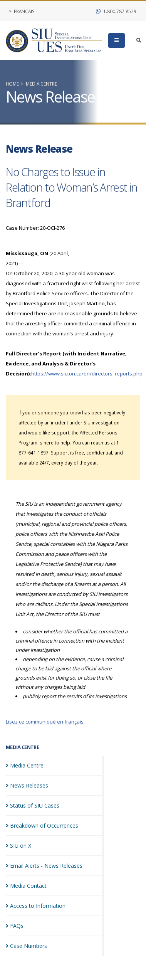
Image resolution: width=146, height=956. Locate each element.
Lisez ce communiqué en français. (45, 721)
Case (26, 945)
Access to (35, 905)
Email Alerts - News (44, 865)
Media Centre (41, 84)
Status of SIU (32, 805)
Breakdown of (42, 825)
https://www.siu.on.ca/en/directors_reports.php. (87, 373)
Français (22, 11)
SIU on (18, 845)
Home (12, 84)
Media (25, 765)
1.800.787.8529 (116, 11)
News (27, 785)
